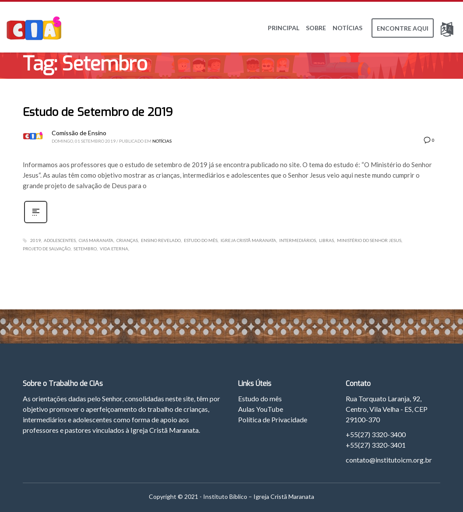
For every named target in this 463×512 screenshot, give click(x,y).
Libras (326, 240)
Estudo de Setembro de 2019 (98, 112)
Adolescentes (60, 240)
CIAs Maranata (96, 240)
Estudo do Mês (200, 240)
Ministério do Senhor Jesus (369, 240)
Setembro (85, 248)
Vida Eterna (114, 248)
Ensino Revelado (161, 240)
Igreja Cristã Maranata (248, 240)
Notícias (162, 141)
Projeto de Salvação (46, 248)
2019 (35, 240)
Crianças (127, 240)
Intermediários (297, 240)
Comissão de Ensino (79, 133)
